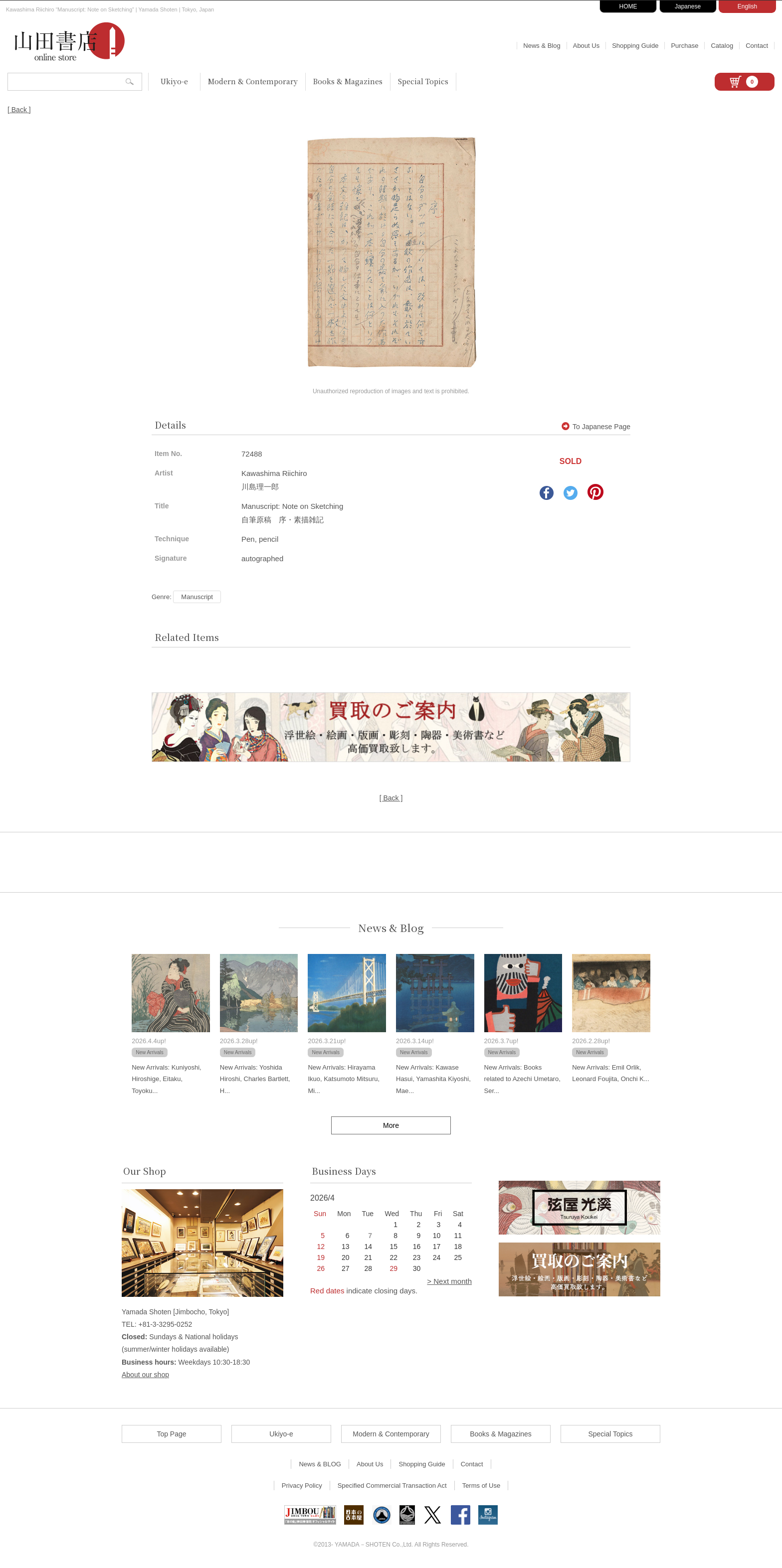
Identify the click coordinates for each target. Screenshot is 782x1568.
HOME (628, 6)
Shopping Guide (635, 45)
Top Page (171, 1434)
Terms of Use (481, 1485)
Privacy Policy (302, 1485)
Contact (757, 45)
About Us (586, 45)
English (747, 6)
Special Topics (423, 81)
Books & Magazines (348, 81)
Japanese (688, 6)
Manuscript (197, 597)
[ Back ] (19, 110)
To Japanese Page (596, 427)
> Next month (449, 1281)
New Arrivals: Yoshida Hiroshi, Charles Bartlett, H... (255, 1079)
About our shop (145, 1375)
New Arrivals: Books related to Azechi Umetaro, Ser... (522, 1079)
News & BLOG (320, 1464)
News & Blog (541, 45)
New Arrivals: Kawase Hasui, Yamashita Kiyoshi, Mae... (433, 1079)
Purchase (684, 45)
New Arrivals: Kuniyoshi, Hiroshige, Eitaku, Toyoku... (166, 1079)
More (391, 1125)
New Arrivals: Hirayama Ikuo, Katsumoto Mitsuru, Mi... (344, 1079)
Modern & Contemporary (253, 81)
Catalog (722, 45)
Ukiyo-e (174, 81)
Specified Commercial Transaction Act (392, 1485)
